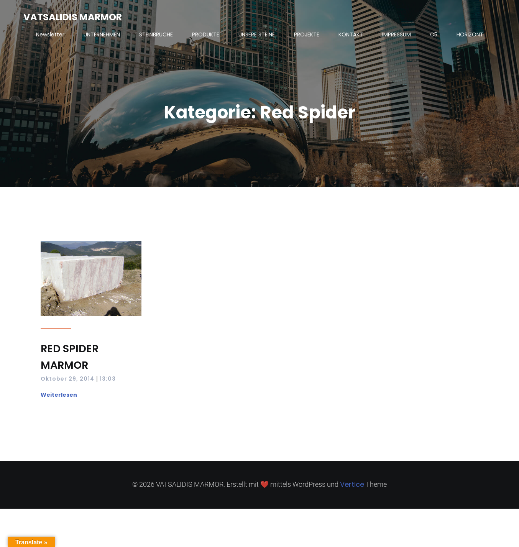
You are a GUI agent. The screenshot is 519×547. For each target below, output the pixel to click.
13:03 (108, 379)
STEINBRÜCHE (156, 34)
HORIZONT (470, 34)
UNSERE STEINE (256, 34)
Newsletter (50, 34)
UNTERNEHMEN (102, 34)
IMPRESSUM (396, 34)
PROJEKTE (306, 34)
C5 (433, 34)
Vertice (352, 484)
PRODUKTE (205, 34)
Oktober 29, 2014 (67, 379)
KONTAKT (350, 34)
